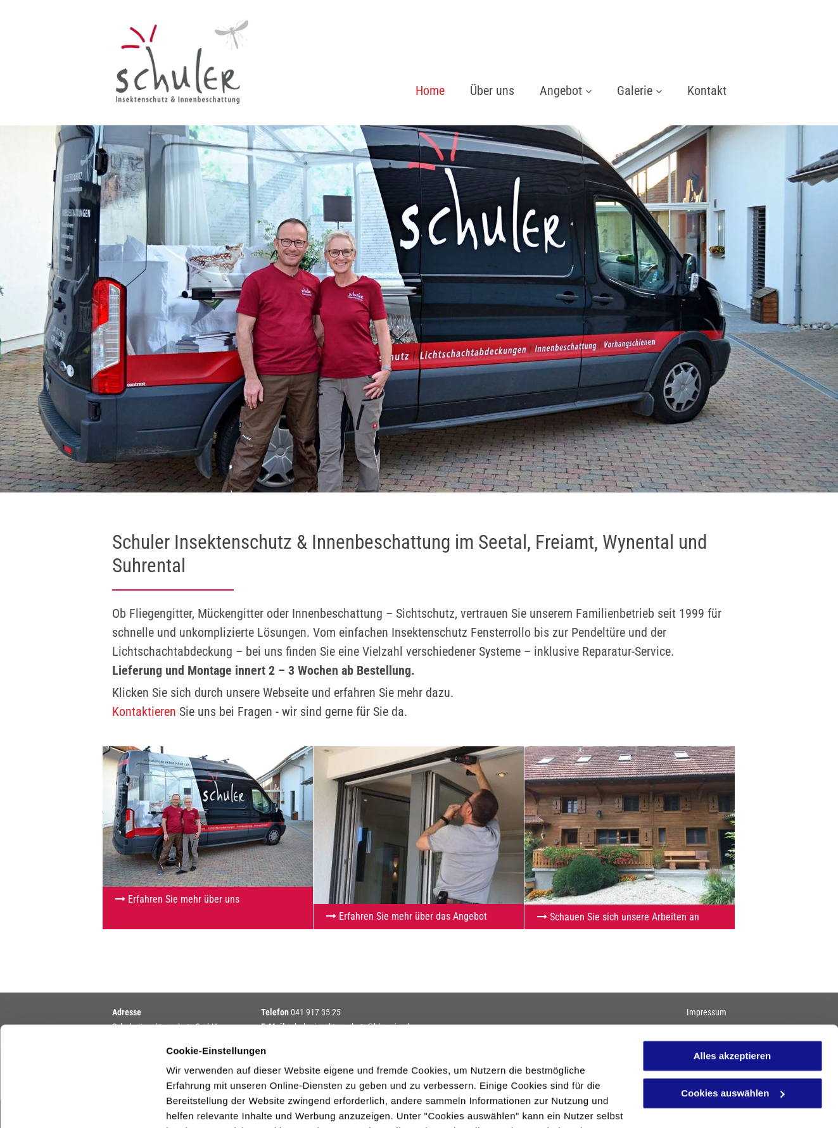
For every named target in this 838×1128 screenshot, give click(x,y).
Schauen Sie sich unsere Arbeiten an (624, 917)
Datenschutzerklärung (219, 1068)
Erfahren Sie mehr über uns (183, 899)
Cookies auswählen (210, 1103)
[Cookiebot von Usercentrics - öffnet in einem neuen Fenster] (82, 1103)
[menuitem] (417, 92)
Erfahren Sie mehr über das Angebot (413, 916)
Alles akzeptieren (732, 962)
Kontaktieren (144, 711)
